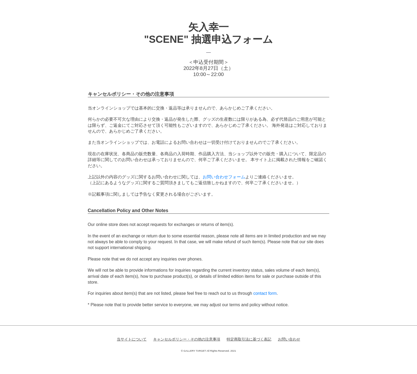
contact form (265, 293)
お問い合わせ (289, 339)
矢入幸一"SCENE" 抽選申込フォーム (208, 33)
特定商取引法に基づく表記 (249, 339)
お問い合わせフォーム (224, 177)
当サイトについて (132, 339)
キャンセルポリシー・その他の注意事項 (186, 339)
